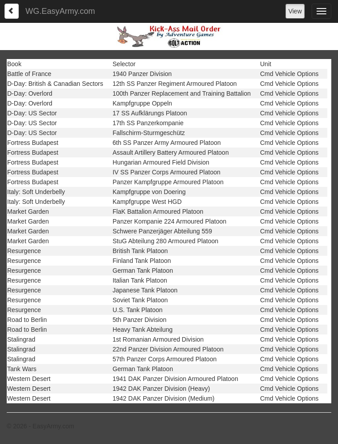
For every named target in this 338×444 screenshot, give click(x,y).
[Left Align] (11, 11)
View (295, 11)
